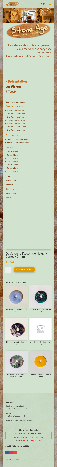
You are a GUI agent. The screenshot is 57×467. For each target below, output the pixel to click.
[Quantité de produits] (8, 270)
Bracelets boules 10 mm (16, 120)
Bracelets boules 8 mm (16, 117)
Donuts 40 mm (12, 165)
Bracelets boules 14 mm (16, 127)
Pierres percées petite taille (17, 139)
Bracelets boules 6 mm (16, 114)
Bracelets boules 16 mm (16, 130)
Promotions (9, 198)
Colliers (8, 176)
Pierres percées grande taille (18, 142)
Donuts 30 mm (12, 158)
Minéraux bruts (11, 189)
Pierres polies (10, 180)
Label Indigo (15, 459)
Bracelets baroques (15, 101)
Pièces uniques (10, 193)
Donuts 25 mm (12, 155)
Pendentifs (9, 185)
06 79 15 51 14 (37, 438)
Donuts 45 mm (12, 168)
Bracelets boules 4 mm (16, 110)
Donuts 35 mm (12, 162)
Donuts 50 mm (12, 171)
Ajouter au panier (24, 270)
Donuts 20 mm (12, 152)
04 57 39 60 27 (23, 438)
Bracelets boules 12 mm (16, 123)
